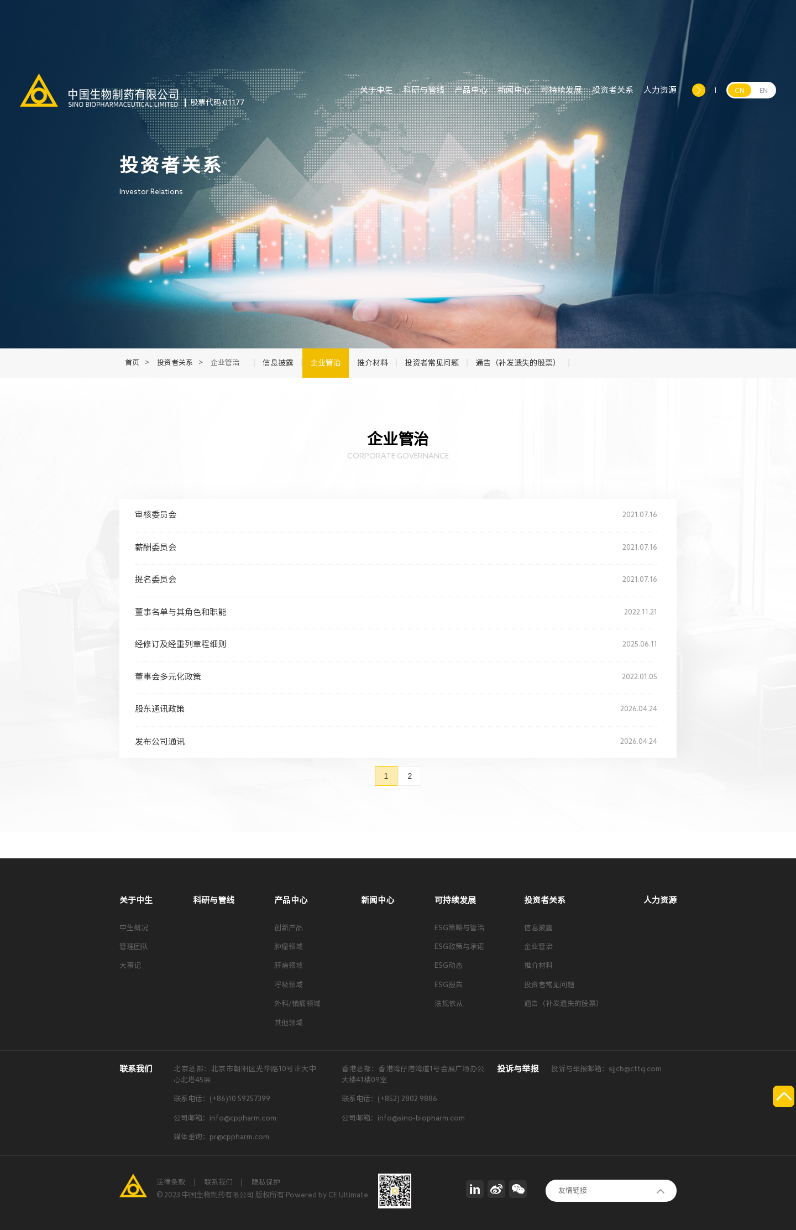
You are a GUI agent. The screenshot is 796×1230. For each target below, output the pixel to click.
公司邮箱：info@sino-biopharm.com (403, 1118)
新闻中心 (514, 96)
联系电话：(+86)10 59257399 (222, 1098)
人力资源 (660, 96)
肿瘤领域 (288, 946)
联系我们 (218, 1182)
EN (764, 90)
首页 (132, 362)
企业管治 (538, 946)
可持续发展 (561, 96)
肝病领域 (288, 965)
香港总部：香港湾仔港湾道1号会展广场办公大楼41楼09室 (413, 1074)
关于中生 (376, 96)
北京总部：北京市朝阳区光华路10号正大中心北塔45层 (245, 1074)
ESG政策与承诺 (459, 946)
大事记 (130, 965)
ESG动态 (448, 965)
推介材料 (538, 965)
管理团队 (133, 946)
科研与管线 (423, 96)
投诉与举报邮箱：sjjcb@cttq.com (606, 1068)
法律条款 (170, 1182)
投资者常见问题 (549, 984)
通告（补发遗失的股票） (563, 1003)
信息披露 (538, 927)
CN (740, 90)
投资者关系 (612, 96)
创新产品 (288, 927)
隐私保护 (266, 1182)
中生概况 (133, 927)
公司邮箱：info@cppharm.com (225, 1118)
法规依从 (448, 1003)
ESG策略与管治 (459, 927)
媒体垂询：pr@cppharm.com (221, 1136)
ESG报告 (448, 984)
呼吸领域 (288, 984)
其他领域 (288, 1022)
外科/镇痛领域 (297, 1003)
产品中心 (471, 96)
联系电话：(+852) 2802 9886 (389, 1098)
